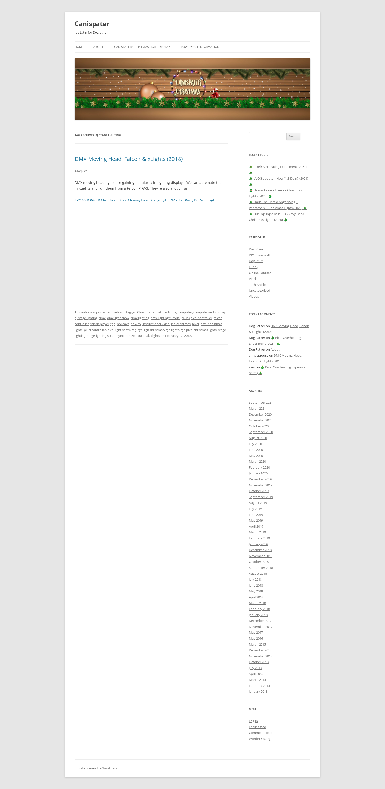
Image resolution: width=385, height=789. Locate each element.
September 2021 (261, 402)
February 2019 (259, 538)
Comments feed (260, 733)
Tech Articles (258, 284)
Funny (253, 267)
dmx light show (118, 318)
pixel (195, 324)
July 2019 (255, 508)
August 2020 (258, 438)
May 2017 (256, 632)
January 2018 (258, 615)
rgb (140, 330)
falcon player (99, 324)
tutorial (143, 335)
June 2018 (256, 585)
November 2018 (260, 556)
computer (185, 312)
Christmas (144, 312)
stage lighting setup (101, 335)
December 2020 (260, 414)
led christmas (181, 324)
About (98, 47)
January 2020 (258, 473)
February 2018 (259, 609)
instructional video (156, 324)
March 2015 (257, 644)
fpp (112, 324)
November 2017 (260, 626)
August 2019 (258, 503)
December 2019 (260, 479)
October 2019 (259, 491)
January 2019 (258, 544)
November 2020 (260, 420)
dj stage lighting (86, 318)
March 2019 (257, 532)
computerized (203, 312)
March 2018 (257, 603)
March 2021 (257, 408)
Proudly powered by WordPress (96, 768)
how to (136, 324)
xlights (155, 335)
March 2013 (257, 679)
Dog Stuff (256, 261)
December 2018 (260, 550)
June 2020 (256, 449)
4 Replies (81, 171)
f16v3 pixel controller (197, 318)
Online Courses (260, 273)
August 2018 (258, 573)
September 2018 (261, 567)
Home (79, 47)
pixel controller (95, 330)
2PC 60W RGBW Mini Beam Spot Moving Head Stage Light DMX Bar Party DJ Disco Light (146, 200)
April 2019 (256, 526)
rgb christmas (154, 330)
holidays (123, 324)
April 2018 (256, 597)
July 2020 (255, 444)
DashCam (256, 249)
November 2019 (260, 485)
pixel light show (118, 330)
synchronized (127, 335)
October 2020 (259, 426)
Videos (254, 296)
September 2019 (261, 497)
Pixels (115, 312)
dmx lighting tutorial (165, 318)
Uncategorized (259, 290)
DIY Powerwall (259, 255)
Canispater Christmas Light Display (142, 47)
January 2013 (258, 691)
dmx (102, 318)
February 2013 (259, 685)
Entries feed (257, 727)
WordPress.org (260, 738)
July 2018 (255, 579)
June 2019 (256, 514)
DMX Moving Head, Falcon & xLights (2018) (129, 158)
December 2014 (260, 650)
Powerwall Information (200, 47)
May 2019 (256, 520)
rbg (133, 330)
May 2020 (256, 455)
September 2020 (261, 432)
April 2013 (256, 674)
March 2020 (257, 461)
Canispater (92, 23)
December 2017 (260, 620)
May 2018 (256, 591)
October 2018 (259, 561)
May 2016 (256, 638)
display (220, 312)
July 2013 (255, 668)
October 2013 (259, 662)
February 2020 (259, 467)
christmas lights (164, 312)
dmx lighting (140, 318)
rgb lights (172, 330)
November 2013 (260, 656)
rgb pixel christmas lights (198, 330)
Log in (253, 721)
